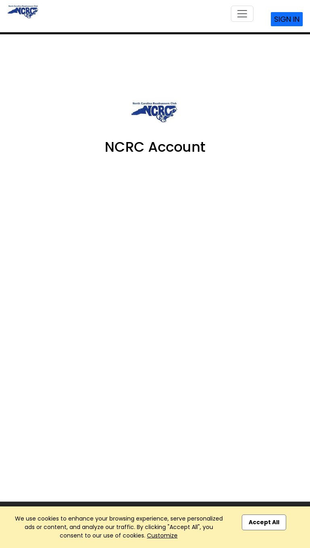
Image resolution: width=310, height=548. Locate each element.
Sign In (287, 19)
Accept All (264, 522)
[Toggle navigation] (242, 14)
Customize (162, 535)
